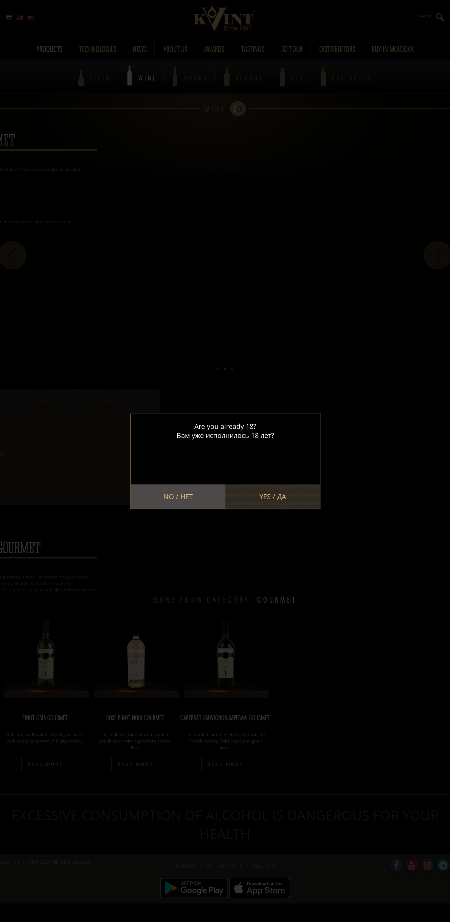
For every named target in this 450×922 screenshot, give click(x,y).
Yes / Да (272, 496)
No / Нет (178, 496)
